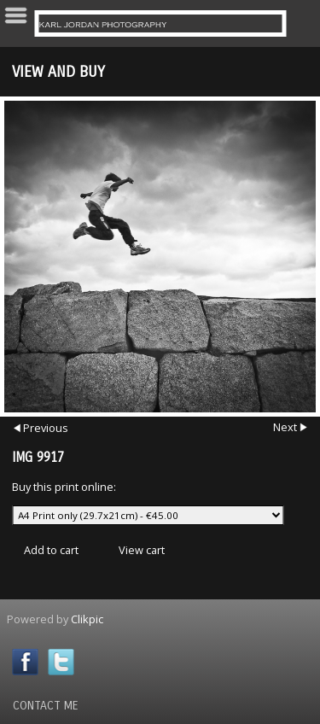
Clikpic (87, 619)
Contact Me (46, 705)
